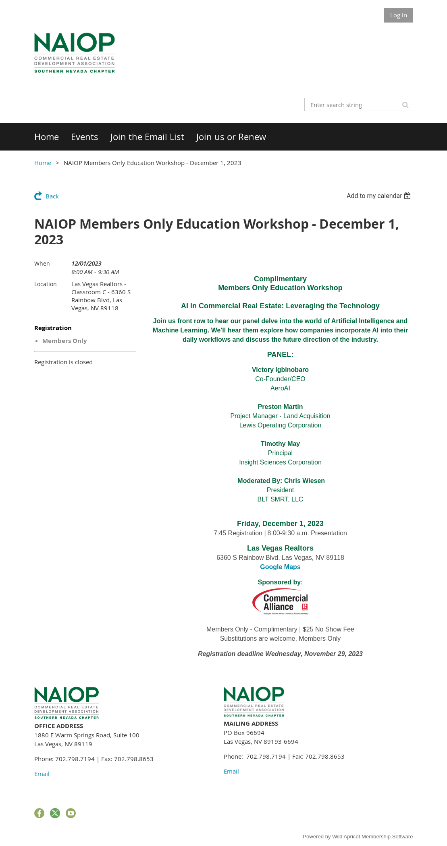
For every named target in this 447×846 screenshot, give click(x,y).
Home (42, 163)
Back (52, 196)
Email (42, 774)
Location (45, 284)
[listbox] (380, 196)
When (42, 263)
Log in (398, 15)
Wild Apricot (346, 837)
